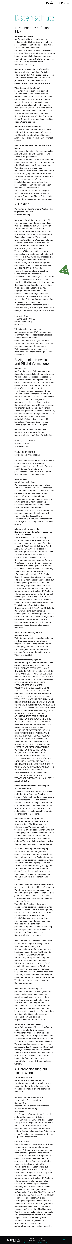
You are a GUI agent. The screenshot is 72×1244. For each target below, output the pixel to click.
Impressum (28, 1242)
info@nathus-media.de (34, 1240)
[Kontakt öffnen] (65, 269)
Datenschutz (43, 1242)
